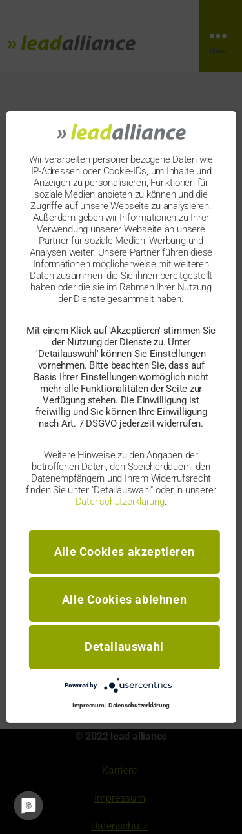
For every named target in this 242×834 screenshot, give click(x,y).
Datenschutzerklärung (120, 501)
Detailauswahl (124, 646)
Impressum (88, 705)
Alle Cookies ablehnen (124, 599)
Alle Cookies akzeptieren (124, 551)
